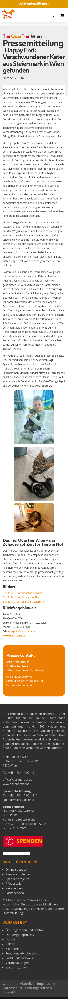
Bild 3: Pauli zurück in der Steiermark (24, 601)
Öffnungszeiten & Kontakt (27, 990)
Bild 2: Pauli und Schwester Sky (21, 597)
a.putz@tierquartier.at (23, 631)
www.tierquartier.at (14, 635)
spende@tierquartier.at (18, 800)
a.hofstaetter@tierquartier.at (28, 680)
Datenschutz (12, 988)
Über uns (10, 983)
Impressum (46, 983)
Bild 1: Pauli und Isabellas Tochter (22, 593)
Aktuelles (27, 983)
